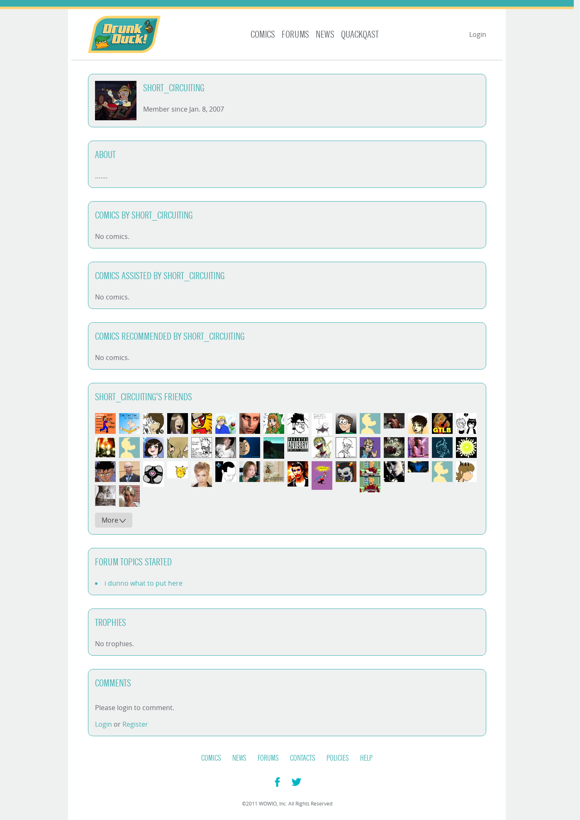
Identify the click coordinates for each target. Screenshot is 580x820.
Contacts (302, 758)
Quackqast (360, 35)
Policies (338, 758)
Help (366, 758)
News (325, 35)
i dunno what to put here (144, 583)
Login (477, 34)
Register (135, 724)
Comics (263, 35)
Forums (295, 35)
